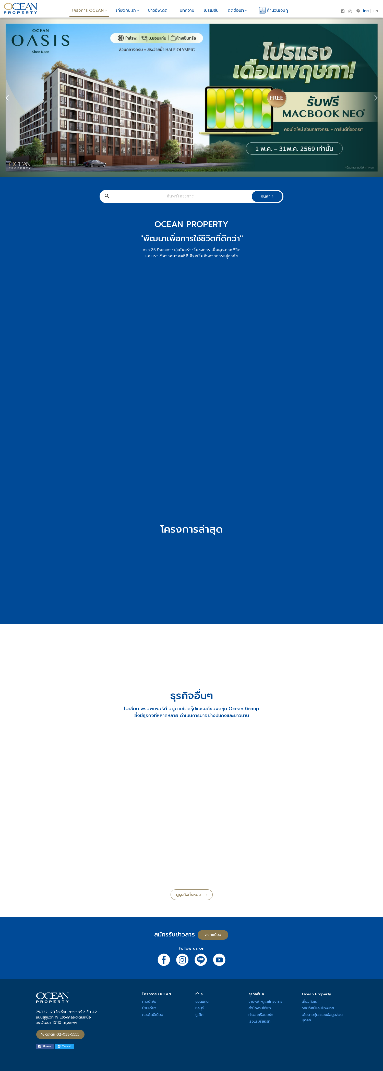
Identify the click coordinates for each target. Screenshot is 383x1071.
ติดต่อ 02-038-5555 (60, 1034)
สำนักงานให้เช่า (259, 1008)
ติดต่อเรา (237, 10)
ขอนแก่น (202, 1001)
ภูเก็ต (199, 1014)
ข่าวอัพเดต (159, 10)
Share (44, 1046)
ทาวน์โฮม (149, 1001)
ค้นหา (267, 196)
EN (376, 11)
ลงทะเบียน (213, 934)
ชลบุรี (199, 1008)
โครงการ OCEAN (89, 10)
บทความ (187, 10)
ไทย (366, 11)
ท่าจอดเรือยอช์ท (260, 1014)
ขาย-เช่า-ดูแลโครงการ (265, 1001)
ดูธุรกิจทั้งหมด (191, 895)
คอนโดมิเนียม (152, 1014)
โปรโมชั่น (211, 10)
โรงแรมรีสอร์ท (259, 1021)
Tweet (64, 1046)
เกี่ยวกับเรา (127, 10)
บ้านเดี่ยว (149, 1008)
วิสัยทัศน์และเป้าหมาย (318, 1008)
